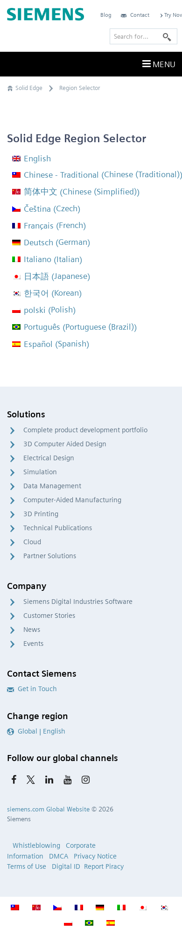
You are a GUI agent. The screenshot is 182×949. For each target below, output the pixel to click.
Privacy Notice (95, 856)
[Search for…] (143, 36)
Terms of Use (26, 866)
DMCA (58, 856)
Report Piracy (104, 866)
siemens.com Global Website (48, 809)
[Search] (167, 36)
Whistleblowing (36, 845)
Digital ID (66, 866)
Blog (106, 14)
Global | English (36, 731)
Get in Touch (32, 689)
